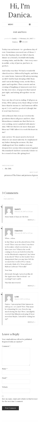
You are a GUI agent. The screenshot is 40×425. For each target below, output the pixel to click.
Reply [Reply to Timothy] (31, 286)
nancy (18, 209)
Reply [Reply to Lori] (31, 322)
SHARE (25, 42)
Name (4, 369)
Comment (6, 346)
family (14, 38)
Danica (15, 42)
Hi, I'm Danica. (20, 11)
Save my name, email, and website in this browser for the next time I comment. (20, 400)
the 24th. (6, 169)
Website (5, 387)
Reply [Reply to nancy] (31, 220)
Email (4, 378)
